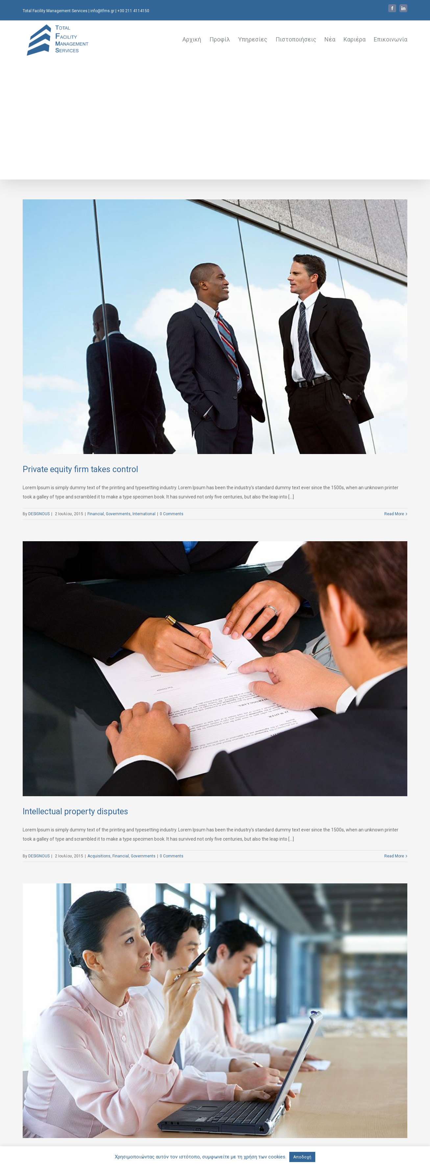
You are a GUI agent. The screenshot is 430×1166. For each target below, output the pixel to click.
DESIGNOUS (39, 514)
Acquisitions (98, 856)
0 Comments (171, 514)
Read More (394, 514)
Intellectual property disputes (75, 811)
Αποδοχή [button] (302, 1156)
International (143, 514)
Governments (118, 514)
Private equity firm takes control (80, 469)
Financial (95, 514)
